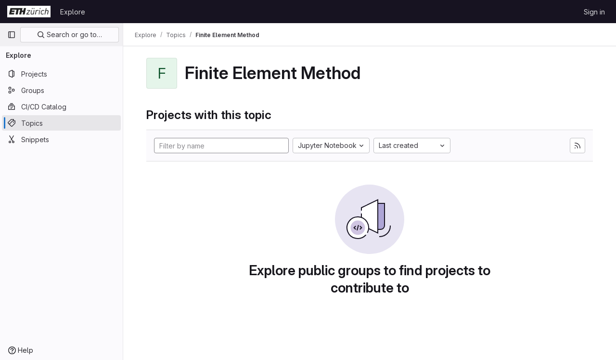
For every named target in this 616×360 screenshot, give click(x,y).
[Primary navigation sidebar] (11, 34)
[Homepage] (28, 11)
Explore (72, 12)
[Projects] (61, 73)
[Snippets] (61, 139)
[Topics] (61, 123)
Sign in (594, 12)
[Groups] (61, 90)
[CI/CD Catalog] (61, 106)
